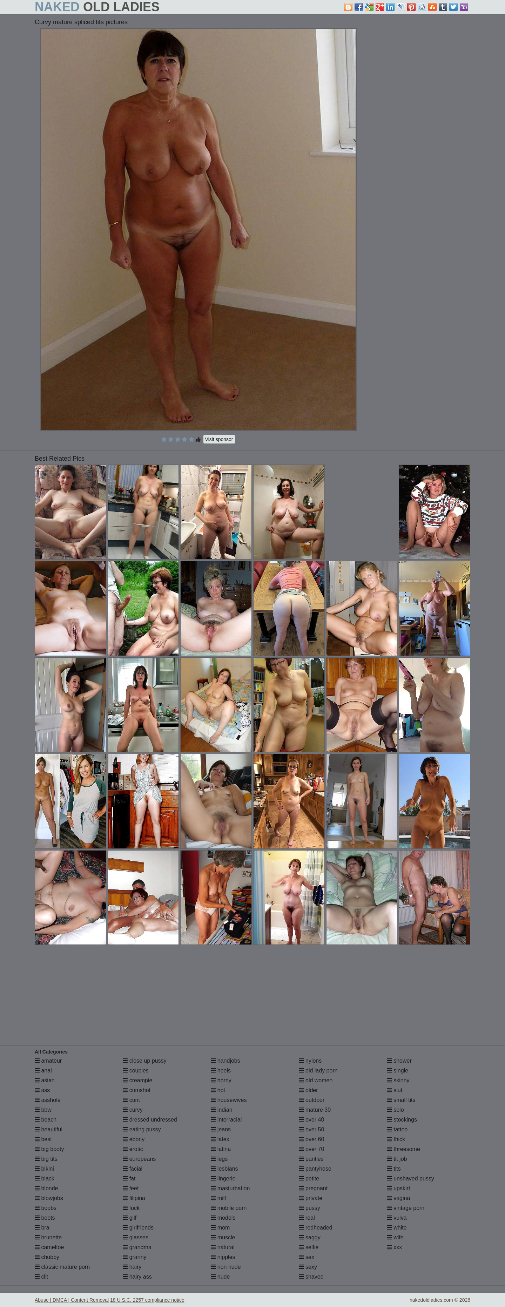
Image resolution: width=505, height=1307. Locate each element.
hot (218, 1090)
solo (395, 1110)
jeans (221, 1129)
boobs (45, 1208)
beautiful (48, 1129)
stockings (402, 1120)
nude (220, 1277)
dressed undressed (150, 1120)
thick (396, 1139)
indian (221, 1110)
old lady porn (318, 1071)
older (308, 1090)
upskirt (398, 1188)
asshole (48, 1100)
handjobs (225, 1061)
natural (222, 1247)
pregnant (313, 1188)
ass (42, 1090)
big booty (49, 1149)
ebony (133, 1139)
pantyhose (315, 1169)
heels (221, 1071)
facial (132, 1169)
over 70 (311, 1149)
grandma (137, 1247)
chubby (47, 1257)
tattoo (397, 1129)
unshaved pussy (410, 1178)
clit (41, 1277)
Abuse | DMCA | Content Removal (72, 1300)
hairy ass (137, 1277)
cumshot (136, 1090)
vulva (397, 1218)
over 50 (311, 1129)
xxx (394, 1247)
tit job (397, 1159)
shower (399, 1061)
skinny (398, 1080)
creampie (137, 1080)
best (43, 1139)
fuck (131, 1208)
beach (45, 1120)
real (307, 1218)
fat (129, 1178)
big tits (46, 1159)
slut (394, 1090)
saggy (310, 1237)
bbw (43, 1110)
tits (394, 1169)
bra (42, 1228)
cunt (131, 1100)
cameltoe (49, 1247)
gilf (129, 1218)
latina (221, 1149)
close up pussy (144, 1061)
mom (220, 1228)
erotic (133, 1149)
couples (136, 1071)
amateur (48, 1061)
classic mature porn (62, 1267)
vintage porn (406, 1208)
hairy (132, 1267)
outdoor (312, 1100)
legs (219, 1159)
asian (45, 1080)
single (397, 1071)
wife (395, 1237)
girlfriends (138, 1228)
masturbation (230, 1188)
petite (309, 1178)
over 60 (311, 1139)
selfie (309, 1247)
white (397, 1228)
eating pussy (142, 1129)
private (310, 1198)
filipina (134, 1198)
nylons (310, 1061)
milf (218, 1198)
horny (221, 1080)
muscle (223, 1237)
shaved (311, 1277)
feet (131, 1188)
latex (220, 1139)
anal (43, 1071)
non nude (226, 1267)
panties (311, 1159)
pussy (309, 1208)
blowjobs (49, 1198)
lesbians (224, 1169)
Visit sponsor (219, 439)
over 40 (311, 1120)
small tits (401, 1100)
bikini (44, 1169)
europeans (139, 1159)
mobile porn (229, 1208)
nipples (223, 1257)
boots (45, 1218)
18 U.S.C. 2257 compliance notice (147, 1300)
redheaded (315, 1228)
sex (306, 1257)
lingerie (223, 1178)
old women (316, 1080)
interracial (226, 1120)
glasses (135, 1237)
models (223, 1218)
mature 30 (315, 1110)
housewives (229, 1100)
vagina (398, 1198)
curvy (133, 1110)
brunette (48, 1237)
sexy (308, 1267)
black (44, 1178)
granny (134, 1257)
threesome (403, 1149)
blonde (46, 1188)
